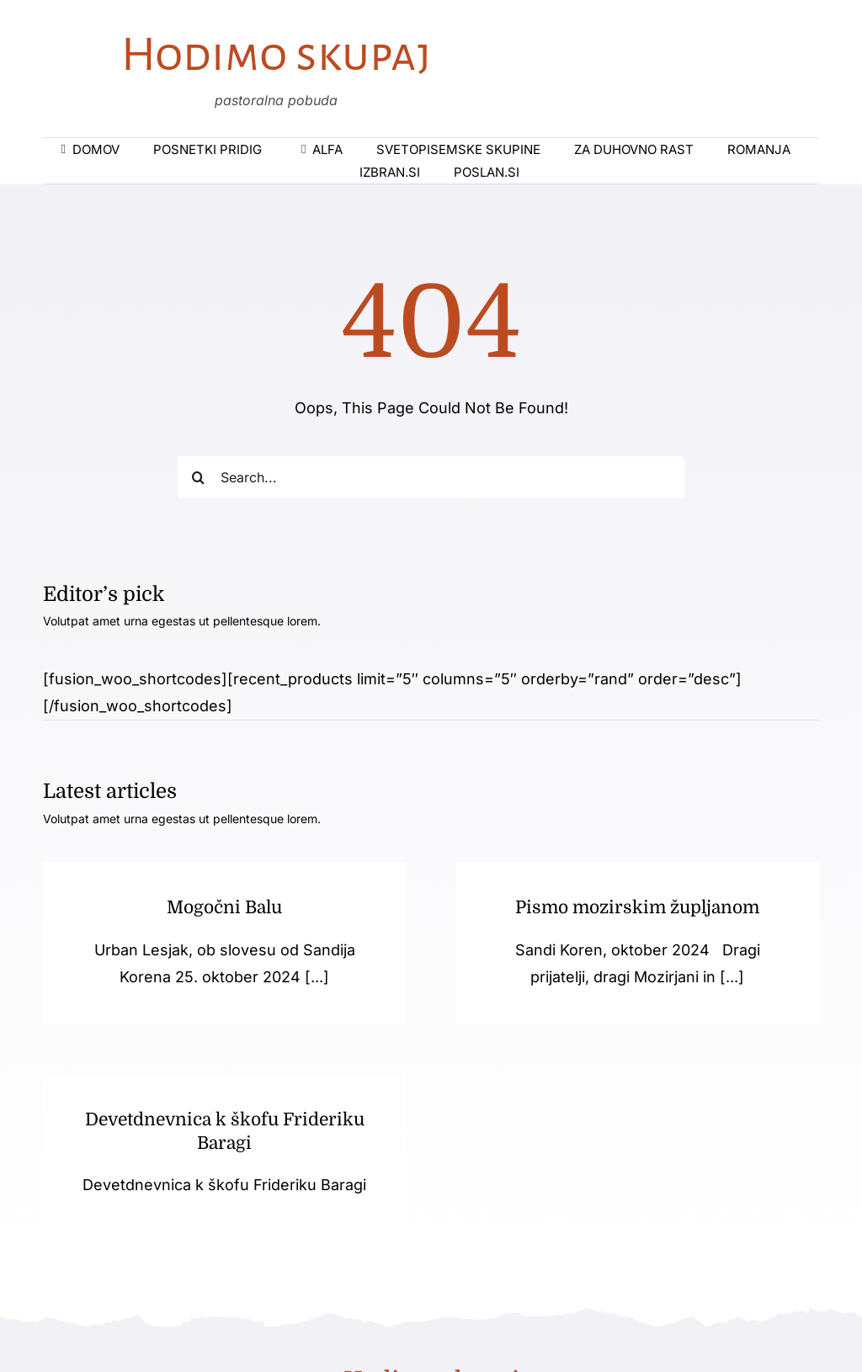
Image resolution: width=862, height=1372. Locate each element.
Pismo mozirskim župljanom (630, 907)
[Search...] (431, 477)
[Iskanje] (199, 477)
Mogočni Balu (224, 907)
